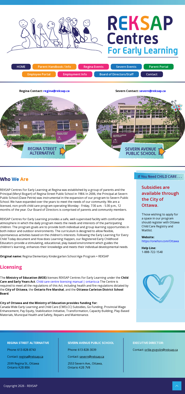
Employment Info (75, 74)
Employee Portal (38, 74)
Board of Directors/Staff (117, 74)
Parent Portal (158, 67)
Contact (152, 74)
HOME (21, 67)
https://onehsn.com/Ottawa (160, 241)
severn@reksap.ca (152, 91)
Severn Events (126, 67)
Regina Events (94, 67)
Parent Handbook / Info (54, 67)
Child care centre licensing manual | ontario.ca (67, 282)
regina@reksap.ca (56, 91)
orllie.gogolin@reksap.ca (161, 350)
